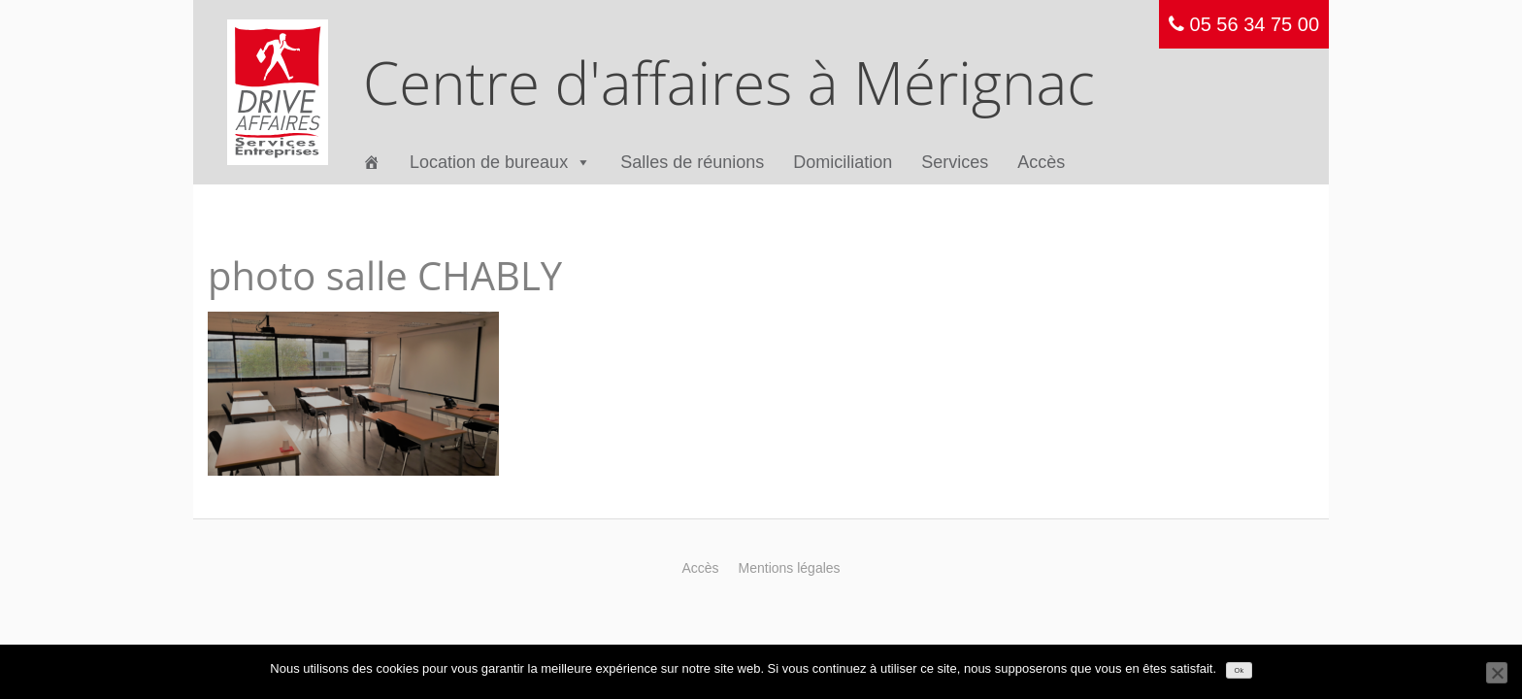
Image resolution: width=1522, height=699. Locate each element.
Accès (1041, 162)
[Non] (1496, 672)
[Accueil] (371, 162)
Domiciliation (842, 162)
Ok (1239, 670)
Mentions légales (790, 568)
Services (954, 162)
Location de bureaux (500, 162)
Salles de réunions (692, 162)
